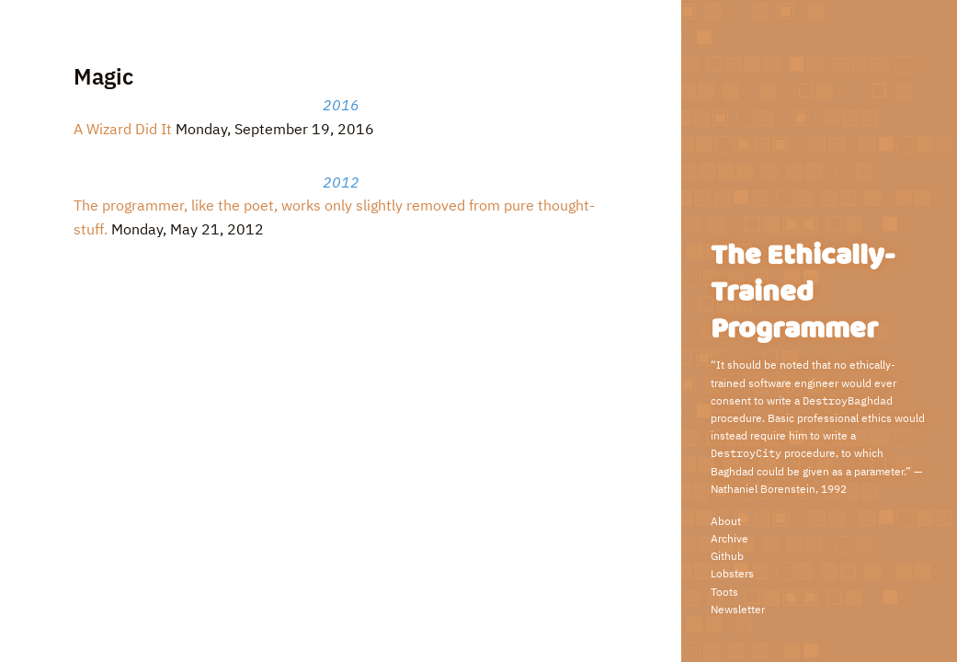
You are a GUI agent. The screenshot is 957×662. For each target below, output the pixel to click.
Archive (729, 538)
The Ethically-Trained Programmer (802, 293)
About (726, 521)
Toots (724, 592)
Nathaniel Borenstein (763, 489)
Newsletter (738, 609)
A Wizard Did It (123, 129)
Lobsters (732, 573)
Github (727, 556)
